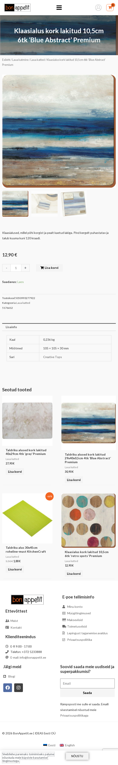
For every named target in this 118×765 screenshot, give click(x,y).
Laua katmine (20, 59)
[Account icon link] (98, 7)
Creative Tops (52, 357)
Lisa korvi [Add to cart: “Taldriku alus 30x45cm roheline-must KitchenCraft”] (15, 569)
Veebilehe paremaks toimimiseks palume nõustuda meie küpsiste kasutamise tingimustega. (28, 757)
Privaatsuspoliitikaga (74, 715)
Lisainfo (11, 327)
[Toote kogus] (15, 268)
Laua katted (38, 59)
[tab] (59, 327)
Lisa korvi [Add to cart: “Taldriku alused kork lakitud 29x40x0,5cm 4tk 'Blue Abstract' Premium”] (74, 480)
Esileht (6, 59)
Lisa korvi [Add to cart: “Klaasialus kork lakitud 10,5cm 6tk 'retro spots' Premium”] (74, 573)
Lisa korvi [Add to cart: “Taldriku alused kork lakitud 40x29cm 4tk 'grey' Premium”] (15, 471)
